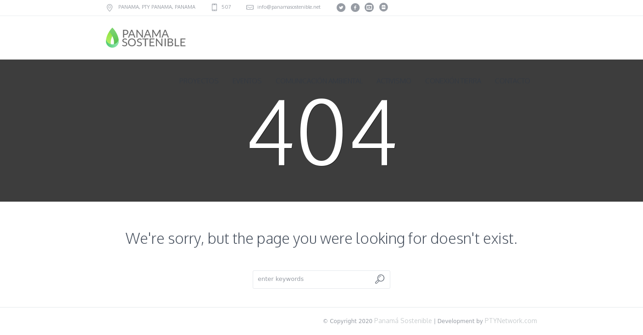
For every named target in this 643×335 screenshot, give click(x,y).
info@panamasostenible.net (289, 7)
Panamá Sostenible (402, 320)
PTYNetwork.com (511, 320)
